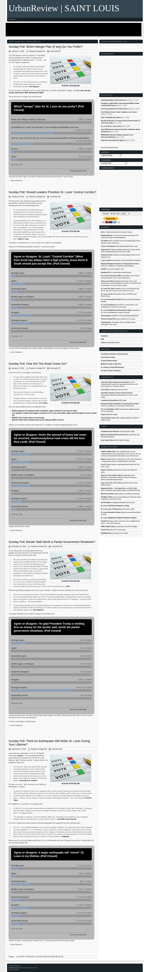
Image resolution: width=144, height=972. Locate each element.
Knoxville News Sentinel (28, 780)
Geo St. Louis (105, 464)
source (20, 756)
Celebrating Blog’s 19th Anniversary (113, 100)
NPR (67, 586)
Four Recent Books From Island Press (114, 109)
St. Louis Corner (107, 294)
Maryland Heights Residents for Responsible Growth (119, 264)
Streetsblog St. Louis (108, 315)
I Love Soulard (106, 260)
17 (49, 956)
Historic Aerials (106, 470)
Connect (12, 19)
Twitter (103, 342)
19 (54, 956)
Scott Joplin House (107, 440)
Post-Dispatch (34, 87)
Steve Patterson (15, 966)
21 (59, 956)
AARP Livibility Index (108, 451)
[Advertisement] (72, 29)
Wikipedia (65, 836)
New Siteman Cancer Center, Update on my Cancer (119, 112)
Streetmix (104, 521)
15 (43, 956)
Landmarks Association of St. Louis (113, 400)
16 (46, 956)
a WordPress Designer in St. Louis (26, 967)
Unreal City (105, 530)
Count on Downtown (108, 246)
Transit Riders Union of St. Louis (112, 418)
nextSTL (104, 269)
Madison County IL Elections (111, 364)
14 (41, 956)
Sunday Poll (40, 51)
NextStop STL (106, 272)
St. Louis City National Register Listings (115, 505)
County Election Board (109, 360)
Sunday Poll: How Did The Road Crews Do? (38, 363)
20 (57, 956)
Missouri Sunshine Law (109, 493)
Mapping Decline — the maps (111, 488)
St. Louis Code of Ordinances (111, 509)
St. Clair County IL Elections (111, 370)
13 (38, 956)
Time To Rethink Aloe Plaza (110, 117)
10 (30, 956)
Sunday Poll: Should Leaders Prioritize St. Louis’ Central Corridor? (52, 192)
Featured (32, 51)
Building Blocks (106, 235)
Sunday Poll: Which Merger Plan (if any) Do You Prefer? (46, 46)
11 (33, 956)
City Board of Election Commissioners (114, 354)
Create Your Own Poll (78, 171)
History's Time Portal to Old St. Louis (114, 475)
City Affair (104, 241)
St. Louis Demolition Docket (111, 299)
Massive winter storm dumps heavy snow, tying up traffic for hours (38, 420)
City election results (108, 357)
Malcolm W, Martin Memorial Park (112, 435)
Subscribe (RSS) (13, 969)
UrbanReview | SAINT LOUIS (63, 8)
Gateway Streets (107, 255)
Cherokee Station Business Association (115, 382)
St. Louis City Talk (107, 288)
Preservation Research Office (111, 275)
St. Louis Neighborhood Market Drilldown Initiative (119, 518)
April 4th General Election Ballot (112, 140)
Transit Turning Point (108, 319)
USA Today (43, 403)
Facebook (104, 336)
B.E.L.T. (103, 232)
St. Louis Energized (108, 305)
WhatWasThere (106, 533)
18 (51, 956)
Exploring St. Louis (107, 249)
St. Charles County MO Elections (112, 367)
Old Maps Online (107, 497)
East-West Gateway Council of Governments (116, 393)
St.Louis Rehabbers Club (110, 409)
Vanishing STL (106, 322)
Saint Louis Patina (107, 281)
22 (62, 956)
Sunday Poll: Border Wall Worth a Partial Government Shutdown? (52, 542)
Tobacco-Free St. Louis (109, 414)
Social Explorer (106, 502)
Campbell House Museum (110, 431)
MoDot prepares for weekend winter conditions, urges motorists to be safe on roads (44, 411)
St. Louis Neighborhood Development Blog (116, 310)
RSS (102, 339)
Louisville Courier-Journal (66, 819)
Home (11, 41)
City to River (105, 389)
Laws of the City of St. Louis (111, 483)
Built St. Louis (23, 239)
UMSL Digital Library (108, 526)
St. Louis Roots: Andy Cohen (111, 126)
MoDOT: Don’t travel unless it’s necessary (28, 418)
